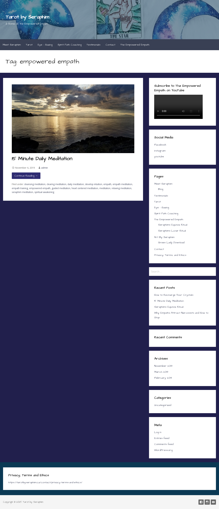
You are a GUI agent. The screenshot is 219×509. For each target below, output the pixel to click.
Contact (110, 44)
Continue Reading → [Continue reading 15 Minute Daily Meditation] (26, 175)
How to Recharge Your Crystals (173, 295)
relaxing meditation (121, 188)
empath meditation (122, 184)
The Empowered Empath (134, 44)
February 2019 (163, 378)
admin (44, 167)
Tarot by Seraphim (27, 17)
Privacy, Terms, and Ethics (170, 255)
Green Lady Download (171, 242)
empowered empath (39, 188)
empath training (20, 188)
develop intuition (93, 184)
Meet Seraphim (12, 44)
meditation (104, 188)
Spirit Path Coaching (69, 44)
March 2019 (161, 372)
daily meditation (76, 184)
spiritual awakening (44, 192)
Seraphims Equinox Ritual (172, 225)
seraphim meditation (22, 192)
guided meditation (61, 188)
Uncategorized (162, 405)
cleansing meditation (34, 184)
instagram (160, 150)
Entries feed (161, 438)
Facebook (160, 144)
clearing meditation (56, 184)
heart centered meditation (85, 188)
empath (107, 184)
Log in (157, 432)
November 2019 (163, 366)
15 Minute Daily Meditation (42, 158)
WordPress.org (163, 450)
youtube (159, 156)
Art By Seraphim (164, 237)
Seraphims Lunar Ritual (172, 230)
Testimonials (93, 44)
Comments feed (163, 444)
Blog (160, 189)
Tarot (29, 44)
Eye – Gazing (45, 44)
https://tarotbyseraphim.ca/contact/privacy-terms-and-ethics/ (45, 482)
